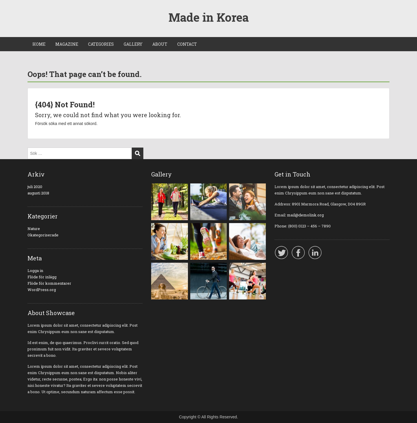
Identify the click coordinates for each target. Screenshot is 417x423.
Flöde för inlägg (42, 276)
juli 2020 (35, 186)
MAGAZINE (66, 44)
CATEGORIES (101, 44)
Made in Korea (209, 17)
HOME (38, 44)
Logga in (35, 270)
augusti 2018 (38, 193)
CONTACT (187, 44)
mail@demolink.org (305, 215)
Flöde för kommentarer (49, 283)
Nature (34, 228)
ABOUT (159, 44)
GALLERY (133, 44)
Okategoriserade (43, 235)
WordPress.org (42, 289)
